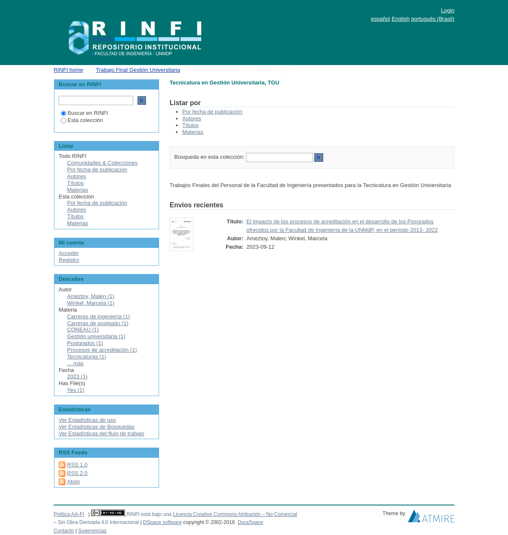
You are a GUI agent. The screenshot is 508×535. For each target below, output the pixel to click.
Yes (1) (75, 390)
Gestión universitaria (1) (96, 336)
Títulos (190, 125)
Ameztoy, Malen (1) (90, 296)
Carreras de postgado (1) (97, 323)
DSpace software (162, 522)
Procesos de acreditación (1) (102, 350)
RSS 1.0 (77, 465)
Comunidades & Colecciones (102, 163)
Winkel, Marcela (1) (90, 303)
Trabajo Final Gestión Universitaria (138, 70)
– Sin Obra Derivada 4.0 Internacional (96, 522)
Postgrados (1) (85, 343)
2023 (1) (77, 376)
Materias (192, 132)
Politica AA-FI (69, 514)
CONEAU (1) (83, 329)
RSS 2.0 (77, 473)
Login (447, 10)
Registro (69, 260)
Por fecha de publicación (212, 112)
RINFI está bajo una (148, 514)
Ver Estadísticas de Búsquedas (97, 427)
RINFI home (68, 70)
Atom (73, 481)
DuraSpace (250, 522)
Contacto (64, 531)
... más (75, 363)
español (380, 19)
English (401, 19)
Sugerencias (92, 531)
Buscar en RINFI (84, 113)
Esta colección (82, 120)
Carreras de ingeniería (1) (98, 316)
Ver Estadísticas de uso (87, 420)
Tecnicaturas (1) (86, 356)
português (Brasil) (432, 19)
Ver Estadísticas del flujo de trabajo (101, 433)
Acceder (69, 253)
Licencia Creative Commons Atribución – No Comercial (235, 514)
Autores (191, 118)
